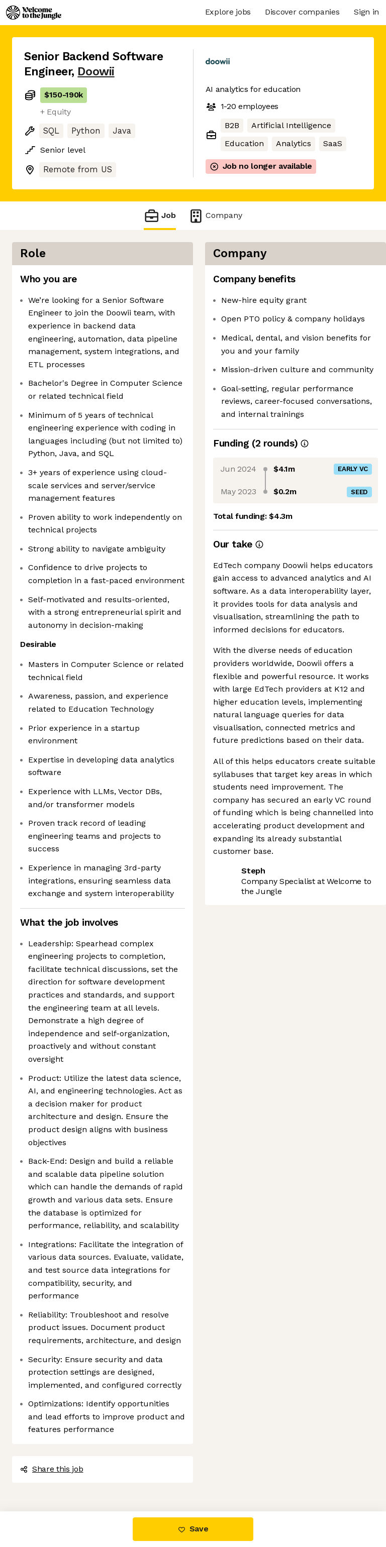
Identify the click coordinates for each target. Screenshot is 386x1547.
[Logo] (33, 13)
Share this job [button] (51, 1469)
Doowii (95, 71)
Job (160, 215)
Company (215, 215)
